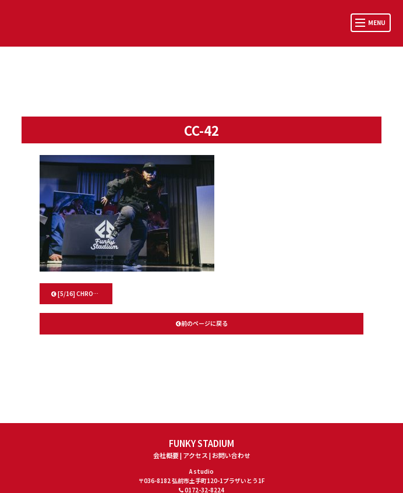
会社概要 (166, 455)
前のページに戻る (202, 323)
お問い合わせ (231, 455)
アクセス (195, 455)
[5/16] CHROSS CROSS (81, 293)
